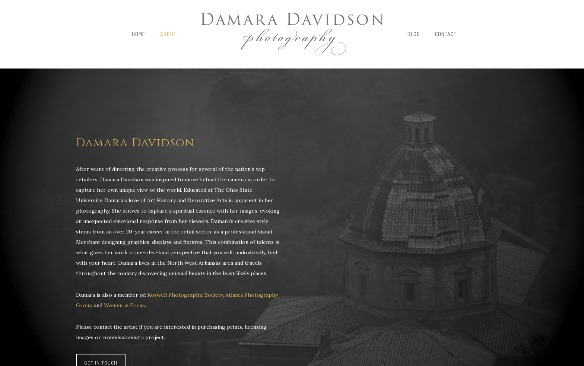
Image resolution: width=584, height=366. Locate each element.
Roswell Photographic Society (185, 295)
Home (138, 34)
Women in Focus (124, 305)
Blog (413, 34)
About (168, 34)
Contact (446, 34)
